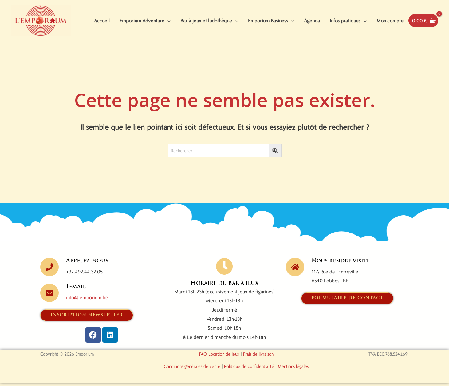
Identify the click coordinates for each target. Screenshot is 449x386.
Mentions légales (293, 369)
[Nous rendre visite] (295, 270)
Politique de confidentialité (249, 369)
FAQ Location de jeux (219, 357)
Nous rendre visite (342, 264)
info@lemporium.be (87, 300)
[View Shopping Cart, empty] (423, 22)
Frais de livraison (258, 357)
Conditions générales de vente (192, 369)
